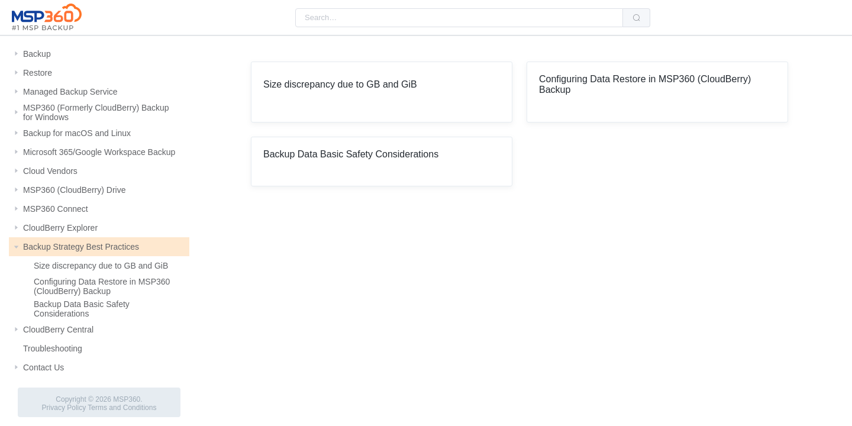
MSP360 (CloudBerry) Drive (74, 190)
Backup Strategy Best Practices (81, 246)
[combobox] (459, 17)
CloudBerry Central (58, 329)
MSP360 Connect (55, 209)
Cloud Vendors (50, 171)
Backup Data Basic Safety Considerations (82, 308)
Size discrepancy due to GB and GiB (101, 265)
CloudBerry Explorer (60, 228)
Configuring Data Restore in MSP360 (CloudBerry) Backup (102, 286)
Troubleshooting (52, 348)
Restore (37, 73)
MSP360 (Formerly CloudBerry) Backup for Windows (96, 112)
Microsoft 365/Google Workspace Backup (99, 152)
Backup (37, 54)
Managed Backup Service (70, 91)
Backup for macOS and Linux (77, 133)
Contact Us (43, 367)
